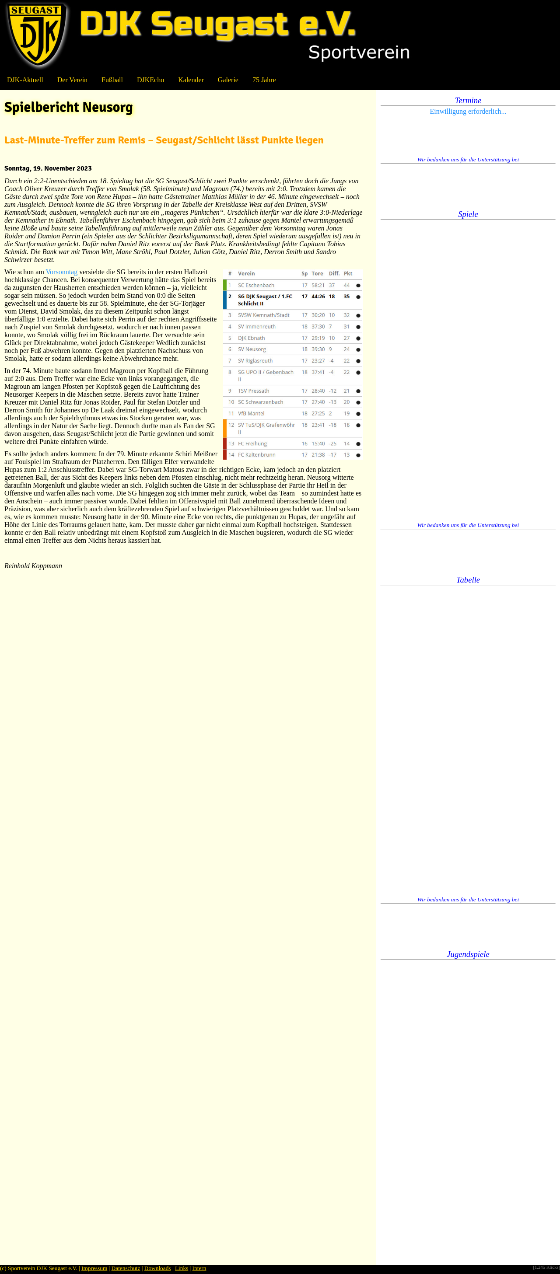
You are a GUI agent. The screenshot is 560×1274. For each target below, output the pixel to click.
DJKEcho (150, 80)
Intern (199, 1268)
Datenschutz (126, 1268)
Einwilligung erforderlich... (468, 111)
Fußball (112, 80)
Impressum (94, 1268)
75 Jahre (264, 80)
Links (181, 1268)
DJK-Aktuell (25, 80)
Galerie (228, 80)
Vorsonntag (62, 272)
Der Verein (72, 80)
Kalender (191, 80)
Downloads (157, 1268)
